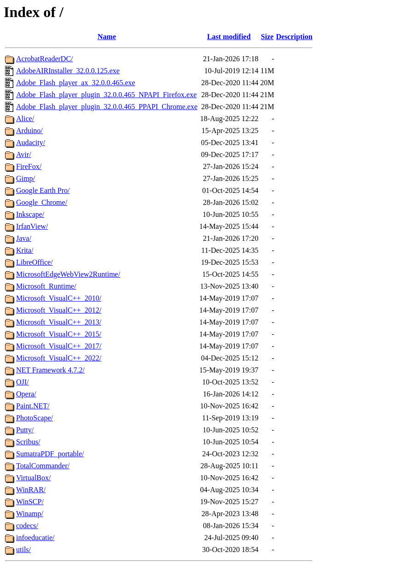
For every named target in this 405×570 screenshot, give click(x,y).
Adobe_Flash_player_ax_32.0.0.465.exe (75, 83)
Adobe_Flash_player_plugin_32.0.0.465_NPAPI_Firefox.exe (106, 95)
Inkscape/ (30, 214)
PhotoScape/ (34, 418)
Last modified (229, 37)
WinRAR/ (31, 490)
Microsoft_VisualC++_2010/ (58, 298)
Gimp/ (25, 178)
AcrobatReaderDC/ (44, 59)
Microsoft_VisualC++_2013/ (58, 322)
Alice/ (25, 118)
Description (294, 37)
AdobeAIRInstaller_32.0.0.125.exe (68, 71)
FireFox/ (28, 166)
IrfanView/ (32, 226)
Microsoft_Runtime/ (46, 286)
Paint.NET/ (32, 406)
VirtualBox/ (33, 478)
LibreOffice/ (34, 262)
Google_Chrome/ (41, 202)
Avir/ (23, 154)
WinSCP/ (30, 502)
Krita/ (24, 250)
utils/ (23, 549)
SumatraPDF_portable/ (50, 454)
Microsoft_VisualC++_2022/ (58, 358)
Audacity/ (30, 142)
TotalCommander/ (42, 466)
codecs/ (27, 525)
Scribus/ (28, 442)
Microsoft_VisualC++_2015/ (58, 334)
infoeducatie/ (35, 537)
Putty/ (25, 430)
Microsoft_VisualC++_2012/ (58, 310)
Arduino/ (29, 130)
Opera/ (26, 394)
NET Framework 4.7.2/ (50, 370)
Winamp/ (29, 514)
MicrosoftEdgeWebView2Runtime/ (68, 274)
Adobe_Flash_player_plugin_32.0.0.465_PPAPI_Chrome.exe (106, 107)
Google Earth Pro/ (42, 190)
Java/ (23, 238)
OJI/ (22, 382)
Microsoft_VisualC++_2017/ (58, 346)
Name (107, 37)
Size (267, 37)
